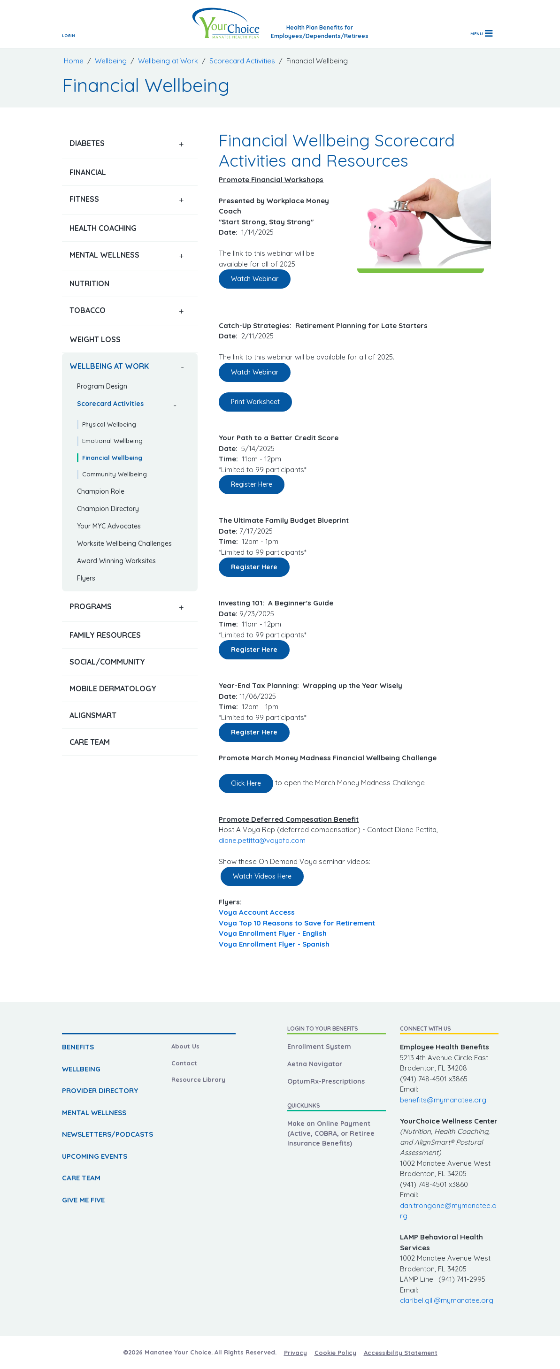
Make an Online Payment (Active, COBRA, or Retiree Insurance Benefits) (331, 1133)
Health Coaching (103, 228)
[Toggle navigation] (481, 33)
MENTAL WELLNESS (94, 1112)
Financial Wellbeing (112, 457)
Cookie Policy (335, 1352)
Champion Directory (108, 509)
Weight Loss (95, 339)
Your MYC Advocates (109, 526)
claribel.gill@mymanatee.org (446, 1300)
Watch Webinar (254, 279)
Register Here (251, 484)
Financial (87, 172)
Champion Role (100, 491)
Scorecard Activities (242, 60)
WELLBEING (81, 1068)
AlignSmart (92, 715)
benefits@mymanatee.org (443, 1099)
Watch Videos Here (262, 876)
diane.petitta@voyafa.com (262, 840)
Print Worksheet (255, 402)
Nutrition (89, 283)
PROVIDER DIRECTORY (100, 1090)
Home (74, 60)
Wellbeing (111, 60)
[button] (181, 144)
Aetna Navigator (314, 1064)
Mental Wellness (104, 255)
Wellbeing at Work (168, 60)
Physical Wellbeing (109, 424)
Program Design (102, 386)
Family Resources (105, 635)
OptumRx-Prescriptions (326, 1081)
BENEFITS (78, 1046)
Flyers (86, 578)
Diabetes (87, 143)
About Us (185, 1046)
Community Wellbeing (114, 474)
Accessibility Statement (400, 1352)
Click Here (246, 783)
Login (68, 35)
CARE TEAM (81, 1177)
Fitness (84, 199)
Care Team (89, 742)
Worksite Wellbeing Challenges (124, 543)
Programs (90, 606)
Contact (184, 1063)
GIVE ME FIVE (83, 1199)
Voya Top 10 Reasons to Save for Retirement (298, 922)
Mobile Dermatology (112, 688)
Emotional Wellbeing (112, 440)
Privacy (295, 1352)
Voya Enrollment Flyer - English (273, 933)
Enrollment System (319, 1046)
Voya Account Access (257, 912)
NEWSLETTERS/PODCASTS (107, 1134)
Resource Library (198, 1079)
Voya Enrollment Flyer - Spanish (274, 944)
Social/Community (107, 661)
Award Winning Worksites (116, 561)
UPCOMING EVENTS (94, 1156)
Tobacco (87, 310)
